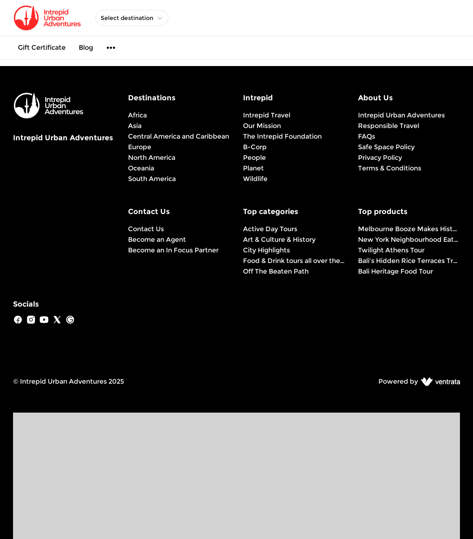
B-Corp (255, 147)
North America (151, 157)
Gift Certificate (42, 47)
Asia (134, 126)
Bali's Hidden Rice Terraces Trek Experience (409, 261)
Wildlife (255, 179)
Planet (253, 168)
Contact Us (146, 229)
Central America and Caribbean (178, 136)
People (254, 157)
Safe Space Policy (386, 147)
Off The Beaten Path (276, 271)
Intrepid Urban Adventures (401, 115)
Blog (86, 47)
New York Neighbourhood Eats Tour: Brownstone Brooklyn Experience (409, 239)
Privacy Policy (380, 157)
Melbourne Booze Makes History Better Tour (409, 229)
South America (152, 179)
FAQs (366, 136)
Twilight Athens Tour (391, 250)
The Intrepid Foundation (282, 136)
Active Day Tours (270, 229)
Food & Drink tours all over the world (294, 261)
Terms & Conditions (389, 168)
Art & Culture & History (279, 239)
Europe (139, 147)
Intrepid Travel (266, 115)
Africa (137, 115)
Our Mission (262, 126)
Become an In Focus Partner (173, 250)
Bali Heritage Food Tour (395, 271)
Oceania (141, 168)
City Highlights (266, 250)
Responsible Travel (388, 126)
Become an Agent (157, 239)
